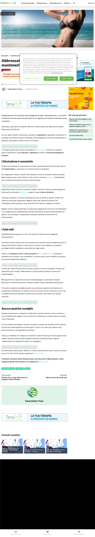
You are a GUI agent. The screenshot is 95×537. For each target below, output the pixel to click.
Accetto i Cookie (66, 78)
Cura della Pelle (16, 55)
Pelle (27, 368)
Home (5, 13)
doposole (50, 177)
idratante (24, 192)
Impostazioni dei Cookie (31, 78)
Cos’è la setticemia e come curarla (80, 139)
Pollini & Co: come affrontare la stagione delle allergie (14, 378)
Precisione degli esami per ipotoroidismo (56, 450)
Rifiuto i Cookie (51, 78)
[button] (91, 3)
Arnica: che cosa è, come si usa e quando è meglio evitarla (80, 125)
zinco (41, 254)
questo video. (44, 362)
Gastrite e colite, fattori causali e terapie (34, 450)
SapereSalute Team (15, 89)
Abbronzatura (8, 368)
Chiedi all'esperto (9, 444)
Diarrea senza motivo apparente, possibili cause (11, 449)
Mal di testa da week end (56, 377)
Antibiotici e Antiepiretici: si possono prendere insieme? (78, 130)
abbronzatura (41, 150)
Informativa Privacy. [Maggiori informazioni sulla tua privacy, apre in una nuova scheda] (57, 73)
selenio (50, 254)
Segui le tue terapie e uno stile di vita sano (19, 146)
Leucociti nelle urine (76, 135)
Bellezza (10, 13)
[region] (48, 69)
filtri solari (38, 353)
